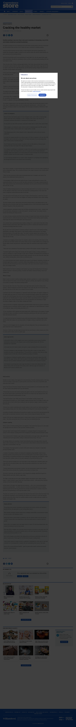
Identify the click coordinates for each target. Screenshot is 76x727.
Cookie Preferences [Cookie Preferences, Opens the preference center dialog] (32, 95)
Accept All (42, 95)
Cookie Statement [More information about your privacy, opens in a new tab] (37, 91)
